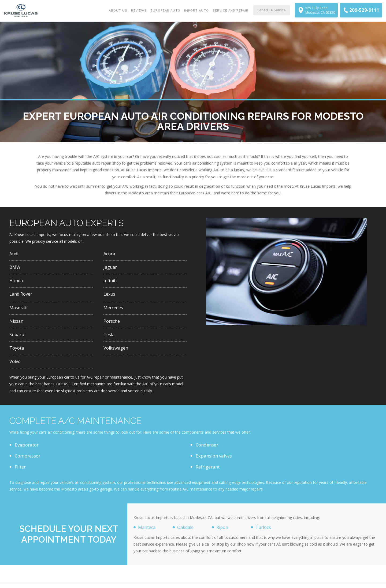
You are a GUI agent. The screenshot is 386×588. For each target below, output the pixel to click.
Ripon (222, 531)
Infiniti (110, 281)
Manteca (147, 531)
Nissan (16, 323)
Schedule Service (272, 10)
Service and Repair (230, 10)
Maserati (18, 309)
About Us (118, 10)
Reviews (139, 10)
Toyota (16, 351)
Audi (14, 254)
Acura (109, 254)
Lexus (109, 295)
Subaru (17, 337)
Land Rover (21, 295)
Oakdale (186, 531)
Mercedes (113, 309)
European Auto (165, 10)
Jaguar (110, 268)
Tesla (109, 337)
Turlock (263, 531)
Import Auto (196, 10)
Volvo (15, 365)
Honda (16, 281)
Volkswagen (116, 351)
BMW (15, 268)
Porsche (111, 323)
